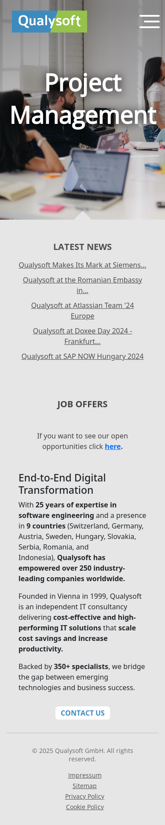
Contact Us (83, 713)
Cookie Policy (85, 807)
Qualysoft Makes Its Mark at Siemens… (82, 265)
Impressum (85, 775)
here (113, 446)
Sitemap (85, 786)
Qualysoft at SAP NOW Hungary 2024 (83, 356)
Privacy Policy (84, 796)
